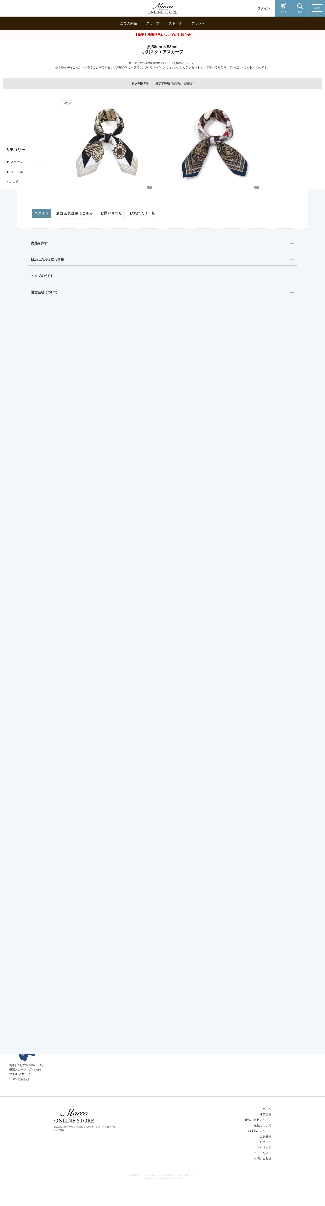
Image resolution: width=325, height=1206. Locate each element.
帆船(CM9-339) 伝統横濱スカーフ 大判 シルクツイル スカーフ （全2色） (26, 946)
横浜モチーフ (15, 426)
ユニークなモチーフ (20, 481)
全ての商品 (128, 23)
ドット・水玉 (15, 435)
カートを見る (262, 1177)
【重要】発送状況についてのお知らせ (162, 34)
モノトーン (14, 525)
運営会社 (265, 1139)
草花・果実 (14, 399)
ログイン (263, 8)
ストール (175, 23)
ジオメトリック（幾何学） (24, 444)
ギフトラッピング (18, 669)
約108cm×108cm (18, 326)
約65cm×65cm (16, 335)
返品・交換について (20, 687)
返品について (262, 1150)
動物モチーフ (15, 472)
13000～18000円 (18, 624)
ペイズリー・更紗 (18, 462)
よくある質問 (15, 696)
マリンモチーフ (17, 417)
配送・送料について (20, 678)
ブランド (198, 23)
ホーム (267, 1134)
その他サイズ (20, 363)
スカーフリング (17, 215)
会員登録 (265, 1161)
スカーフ (152, 23)
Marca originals (17, 579)
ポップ (11, 516)
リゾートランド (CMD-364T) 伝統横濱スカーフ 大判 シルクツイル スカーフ (26, 792)
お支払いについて (259, 1156)
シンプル (12, 535)
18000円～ (14, 615)
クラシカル (14, 507)
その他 (11, 233)
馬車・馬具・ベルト (20, 390)
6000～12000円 (17, 633)
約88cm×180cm (17, 353)
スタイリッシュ (17, 544)
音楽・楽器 (14, 408)
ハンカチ (12, 206)
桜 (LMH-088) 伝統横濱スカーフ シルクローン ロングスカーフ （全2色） (26, 1020)
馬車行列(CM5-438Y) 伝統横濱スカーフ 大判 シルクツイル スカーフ (26, 1095)
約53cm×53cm (16, 344)
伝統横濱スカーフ (18, 570)
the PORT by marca (19, 588)
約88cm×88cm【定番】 (22, 317)
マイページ (14, 714)
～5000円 (13, 643)
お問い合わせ (15, 706)
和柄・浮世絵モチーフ (21, 453)
